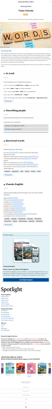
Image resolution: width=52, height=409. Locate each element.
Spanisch (10, 369)
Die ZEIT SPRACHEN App (7, 318)
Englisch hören (5, 300)
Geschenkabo (46, 342)
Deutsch (20, 369)
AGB (26, 399)
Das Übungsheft (5, 312)
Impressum (26, 387)
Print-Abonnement (19, 339)
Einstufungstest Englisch (7, 320)
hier (33, 344)
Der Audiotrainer (5, 314)
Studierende (38, 344)
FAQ (26, 403)
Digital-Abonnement (34, 339)
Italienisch (42, 369)
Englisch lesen (4, 302)
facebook (26, 407)
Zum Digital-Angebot (26, 280)
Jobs (2, 326)
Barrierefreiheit (26, 395)
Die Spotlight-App (5, 316)
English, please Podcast (7, 306)
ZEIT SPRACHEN (5, 330)
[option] (31, 369)
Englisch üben (4, 298)
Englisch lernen (5, 296)
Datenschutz (26, 391)
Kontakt (3, 325)
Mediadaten (4, 328)
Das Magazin (4, 310)
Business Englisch (31, 369)
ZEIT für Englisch (5, 304)
